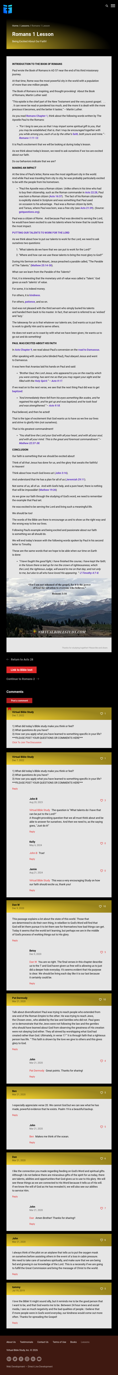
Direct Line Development (40, 1366)
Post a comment (19, 700)
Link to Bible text (21, 670)
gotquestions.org (29, 212)
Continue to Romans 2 (20, 679)
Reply (15, 788)
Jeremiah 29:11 (75, 479)
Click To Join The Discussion (26, 742)
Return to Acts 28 (22, 659)
